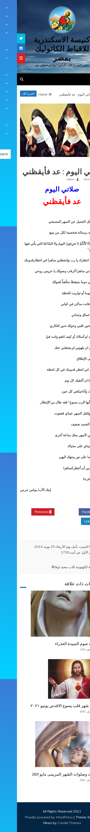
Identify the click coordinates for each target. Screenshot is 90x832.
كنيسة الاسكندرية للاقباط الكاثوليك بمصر (45, 49)
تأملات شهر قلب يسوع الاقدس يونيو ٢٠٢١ (49, 706)
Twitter (50, 512)
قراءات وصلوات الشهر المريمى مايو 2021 (49, 774)
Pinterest (26, 512)
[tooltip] (4, 38)
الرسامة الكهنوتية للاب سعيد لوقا (60, 567)
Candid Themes (52, 823)
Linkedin (75, 521)
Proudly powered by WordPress (32, 817)
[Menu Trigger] (79, 9)
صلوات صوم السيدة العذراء (61, 644)
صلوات (80, 163)
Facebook (74, 512)
